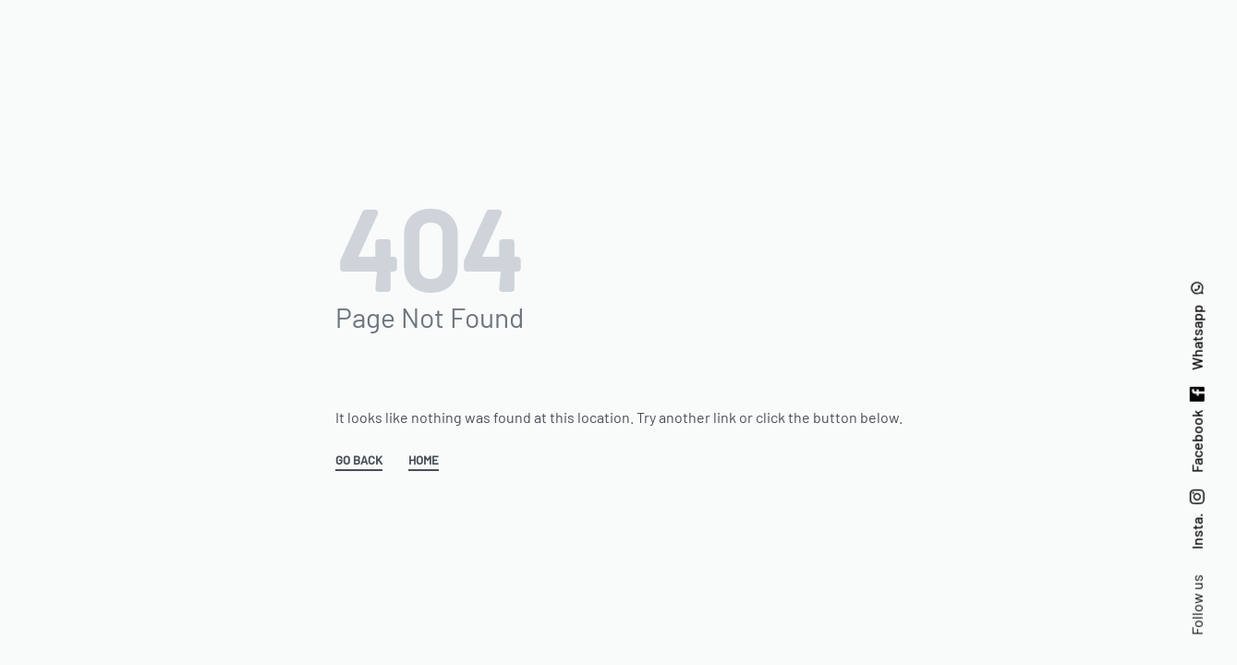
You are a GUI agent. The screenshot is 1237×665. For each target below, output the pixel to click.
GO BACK (358, 460)
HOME (423, 460)
